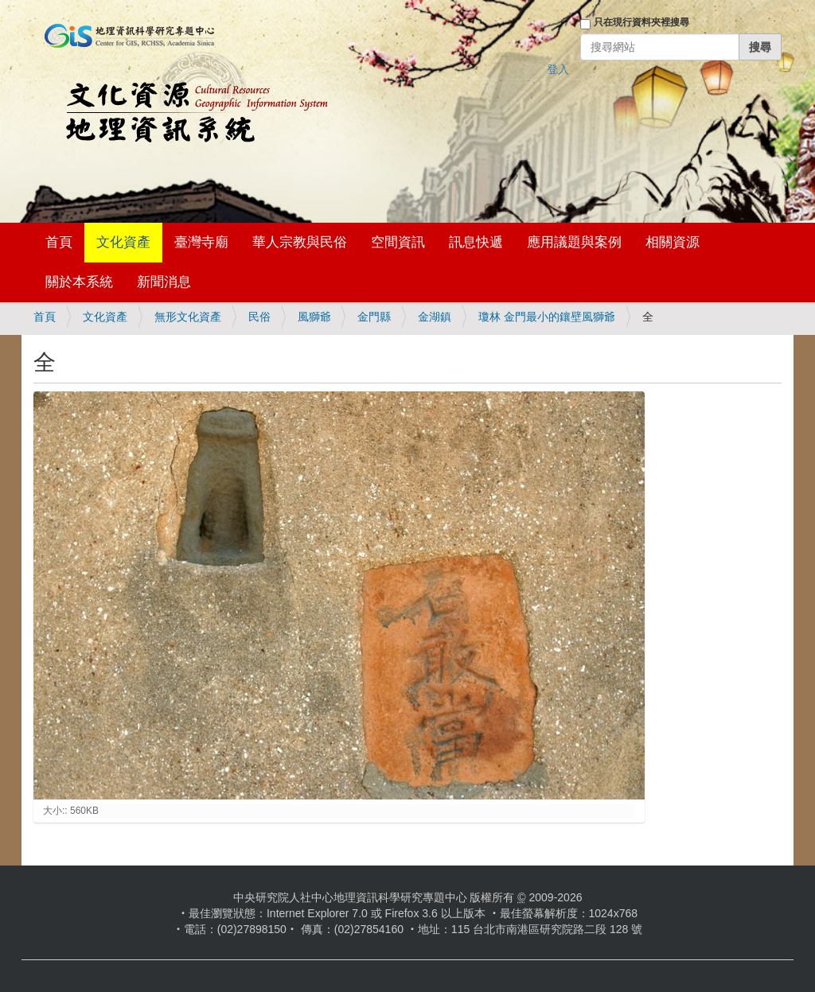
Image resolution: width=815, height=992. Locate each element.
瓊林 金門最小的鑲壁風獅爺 (546, 316)
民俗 (259, 316)
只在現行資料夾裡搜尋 (641, 22)
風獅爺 (314, 316)
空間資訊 (398, 242)
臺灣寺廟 (201, 242)
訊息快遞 (476, 242)
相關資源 (672, 242)
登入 (558, 69)
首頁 (58, 242)
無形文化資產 (187, 316)
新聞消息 (164, 282)
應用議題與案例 (574, 242)
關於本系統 (79, 282)
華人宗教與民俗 (299, 242)
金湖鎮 (434, 316)
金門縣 (374, 316)
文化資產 (123, 242)
